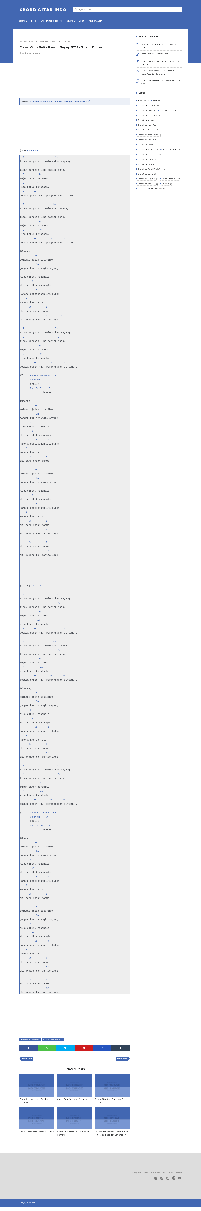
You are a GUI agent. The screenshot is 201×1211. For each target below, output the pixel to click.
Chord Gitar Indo (48, 9)
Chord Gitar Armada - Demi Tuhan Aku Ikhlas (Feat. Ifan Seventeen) (109, 1136)
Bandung (143, 105)
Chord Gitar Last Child (149, 152)
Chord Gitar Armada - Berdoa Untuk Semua (34, 1102)
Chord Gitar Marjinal (148, 163)
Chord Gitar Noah (147, 168)
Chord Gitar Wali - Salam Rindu (157, 55)
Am (29, 150)
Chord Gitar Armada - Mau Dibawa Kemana (71, 1134)
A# (59, 602)
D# (52, 675)
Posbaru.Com (103, 21)
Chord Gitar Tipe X (147, 178)
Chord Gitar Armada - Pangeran (74, 1100)
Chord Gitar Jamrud (148, 142)
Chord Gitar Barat (81, 21)
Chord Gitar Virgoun (148, 199)
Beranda (23, 21)
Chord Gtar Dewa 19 (148, 210)
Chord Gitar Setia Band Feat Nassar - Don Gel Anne (160, 85)
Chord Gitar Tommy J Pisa (150, 184)
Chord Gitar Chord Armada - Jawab (34, 1134)
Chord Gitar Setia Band (58, 1039)
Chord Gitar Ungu (147, 194)
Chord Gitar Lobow (147, 157)
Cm (56, 594)
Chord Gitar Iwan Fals (149, 136)
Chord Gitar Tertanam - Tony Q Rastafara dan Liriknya (157, 64)
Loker (141, 215)
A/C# (45, 375)
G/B (45, 812)
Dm (56, 157)
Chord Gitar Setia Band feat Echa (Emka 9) (109, 1102)
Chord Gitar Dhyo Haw (149, 126)
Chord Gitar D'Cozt (147, 120)
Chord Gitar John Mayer (149, 147)
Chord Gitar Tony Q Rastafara (152, 189)
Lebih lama (121, 1059)
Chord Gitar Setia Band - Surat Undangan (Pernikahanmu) (61, 101)
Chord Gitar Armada (148, 110)
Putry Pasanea (157, 215)
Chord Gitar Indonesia (56, 21)
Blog (36, 21)
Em (37, 388)
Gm (33, 585)
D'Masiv (167, 210)
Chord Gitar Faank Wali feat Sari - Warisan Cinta (157, 46)
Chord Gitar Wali (147, 205)
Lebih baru (28, 1059)
